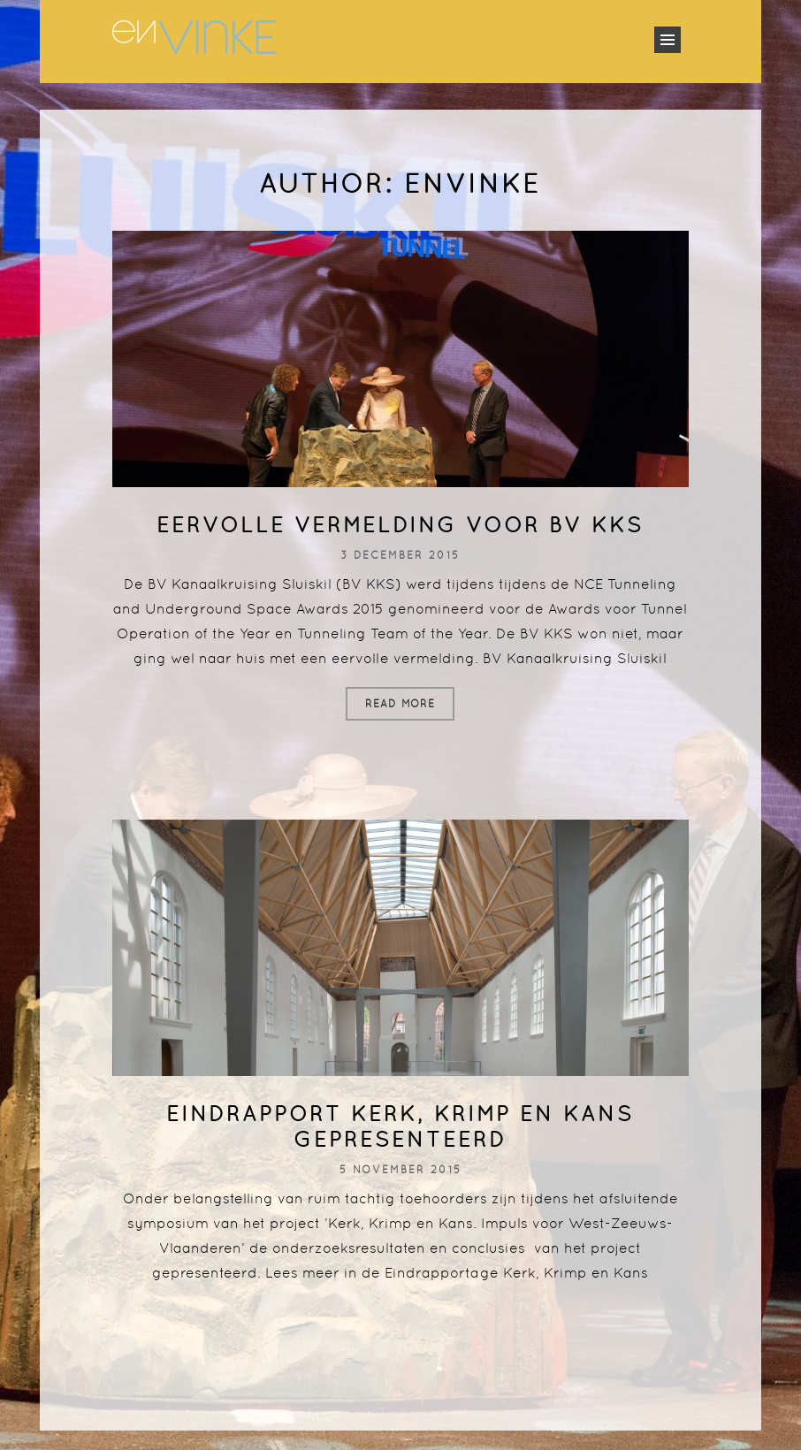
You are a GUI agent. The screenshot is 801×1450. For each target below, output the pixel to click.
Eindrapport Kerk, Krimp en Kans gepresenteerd (400, 1126)
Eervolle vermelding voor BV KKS (400, 525)
